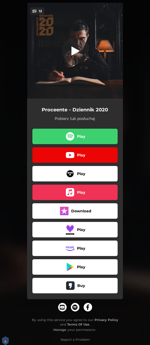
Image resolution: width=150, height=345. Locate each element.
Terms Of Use (78, 324)
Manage (59, 330)
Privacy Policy (106, 320)
